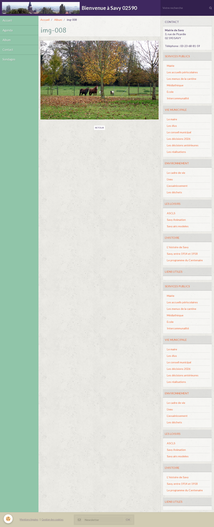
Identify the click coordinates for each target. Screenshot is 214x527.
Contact (8, 52)
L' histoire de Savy (178, 247)
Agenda (8, 31)
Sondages (9, 63)
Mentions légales (29, 519)
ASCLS (171, 213)
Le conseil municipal (179, 132)
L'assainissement (177, 185)
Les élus (172, 125)
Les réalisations (176, 151)
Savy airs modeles (178, 226)
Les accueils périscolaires (182, 72)
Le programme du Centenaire (185, 260)
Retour (99, 127)
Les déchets (174, 192)
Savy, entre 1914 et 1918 (182, 253)
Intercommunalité (178, 98)
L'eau (170, 179)
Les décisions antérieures (182, 145)
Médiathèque (175, 85)
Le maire (172, 119)
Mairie (170, 65)
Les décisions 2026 (178, 138)
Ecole (170, 91)
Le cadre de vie (176, 172)
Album (7, 42)
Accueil (7, 21)
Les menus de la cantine (181, 78)
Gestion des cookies (52, 519)
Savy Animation (176, 219)
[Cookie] (8, 518)
